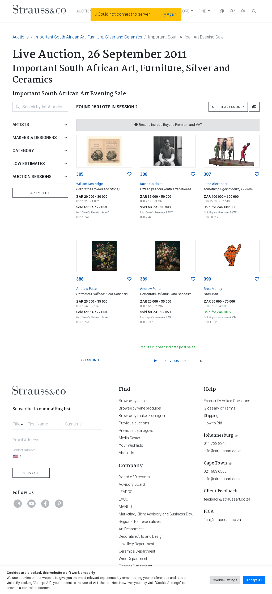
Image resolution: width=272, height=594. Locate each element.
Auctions (20, 37)
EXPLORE (181, 11)
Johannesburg (218, 435)
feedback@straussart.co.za (227, 499)
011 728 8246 (215, 443)
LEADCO (126, 492)
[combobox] (18, 422)
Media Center (129, 438)
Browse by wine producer (140, 408)
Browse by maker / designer (142, 416)
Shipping (211, 416)
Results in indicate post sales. (168, 347)
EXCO (123, 499)
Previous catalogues (136, 430)
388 (79, 279)
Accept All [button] (254, 580)
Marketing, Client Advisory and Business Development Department (173, 514)
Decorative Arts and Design (141, 536)
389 (143, 279)
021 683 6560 (215, 471)
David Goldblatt (152, 184)
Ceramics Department (137, 551)
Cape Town (215, 463)
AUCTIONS (85, 11)
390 (207, 279)
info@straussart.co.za (222, 451)
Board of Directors (134, 477)
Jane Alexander (215, 184)
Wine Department (133, 559)
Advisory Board (132, 484)
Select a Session (227, 107)
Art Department (131, 529)
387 (207, 174)
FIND (202, 11)
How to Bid (213, 423)
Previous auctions (134, 423)
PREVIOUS (171, 361)
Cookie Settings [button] (225, 580)
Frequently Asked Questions (227, 401)
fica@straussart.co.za (222, 520)
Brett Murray (213, 289)
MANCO (125, 507)
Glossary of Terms (219, 408)
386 (143, 174)
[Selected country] (18, 456)
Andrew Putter (87, 289)
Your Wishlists (131, 445)
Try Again (169, 14)
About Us (126, 453)
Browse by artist (132, 401)
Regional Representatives (140, 521)
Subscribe (31, 473)
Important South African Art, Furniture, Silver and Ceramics (88, 37)
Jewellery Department (136, 544)
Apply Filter (40, 193)
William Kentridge (89, 184)
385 (79, 174)
